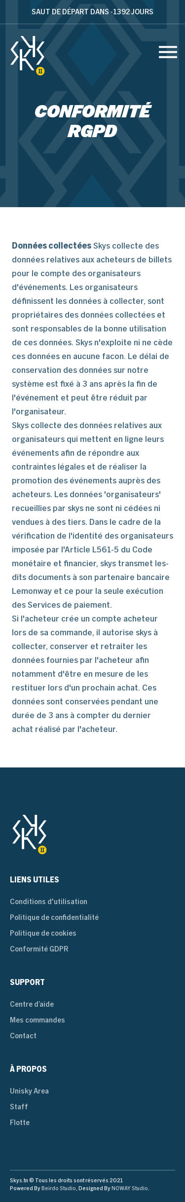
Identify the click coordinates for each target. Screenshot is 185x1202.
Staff (19, 1106)
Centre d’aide (32, 1004)
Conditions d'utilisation (48, 901)
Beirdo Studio (58, 1188)
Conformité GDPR (39, 948)
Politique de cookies (43, 933)
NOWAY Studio (129, 1188)
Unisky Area (29, 1090)
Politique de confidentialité (54, 917)
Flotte (20, 1122)
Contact (23, 1035)
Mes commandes (37, 1019)
